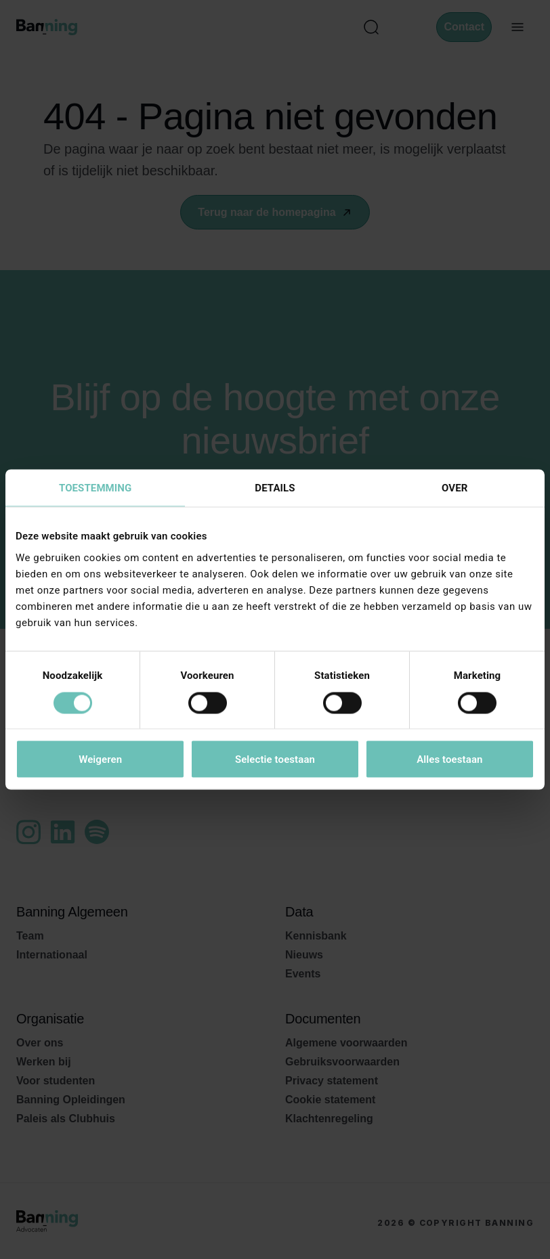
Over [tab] (454, 488)
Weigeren (100, 759)
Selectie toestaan (275, 759)
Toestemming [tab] (95, 488)
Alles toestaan (449, 759)
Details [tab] (275, 488)
